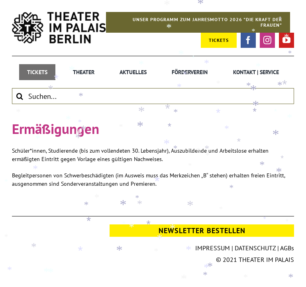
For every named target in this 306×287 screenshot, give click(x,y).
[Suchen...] (153, 96)
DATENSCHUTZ (255, 248)
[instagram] (267, 40)
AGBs (287, 248)
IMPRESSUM (212, 248)
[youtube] (286, 40)
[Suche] (20, 96)
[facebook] (248, 40)
